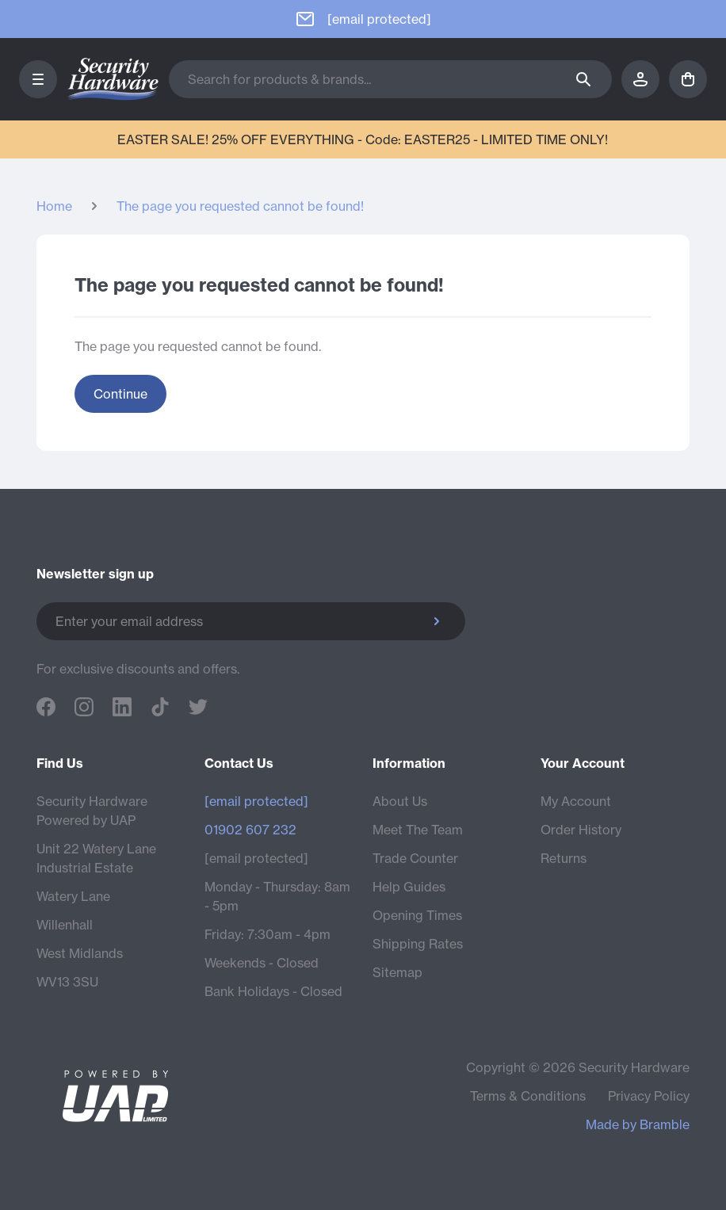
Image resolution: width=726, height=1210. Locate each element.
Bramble (665, 1124)
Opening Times (417, 915)
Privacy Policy (649, 1096)
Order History (581, 830)
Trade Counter (415, 858)
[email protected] (256, 858)
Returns (564, 858)
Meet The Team (418, 830)
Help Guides (409, 887)
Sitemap (397, 972)
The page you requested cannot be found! (240, 206)
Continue (120, 394)
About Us (400, 801)
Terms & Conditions (528, 1096)
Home (54, 206)
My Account (576, 801)
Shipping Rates (418, 944)
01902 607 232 (250, 830)
